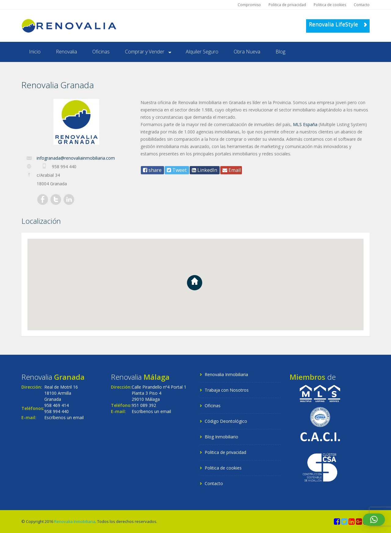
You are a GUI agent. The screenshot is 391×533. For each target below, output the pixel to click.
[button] (374, 519)
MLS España (305, 124)
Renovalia (66, 51)
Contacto (362, 4)
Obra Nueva (247, 51)
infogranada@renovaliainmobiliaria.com (76, 158)
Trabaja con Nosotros (227, 390)
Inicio (35, 51)
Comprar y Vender (144, 51)
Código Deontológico (226, 421)
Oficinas (101, 51)
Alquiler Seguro (202, 51)
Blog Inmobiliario (221, 437)
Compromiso (249, 4)
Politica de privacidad (287, 4)
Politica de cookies (330, 4)
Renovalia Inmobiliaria (226, 374)
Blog (280, 51)
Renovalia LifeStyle (338, 24)
